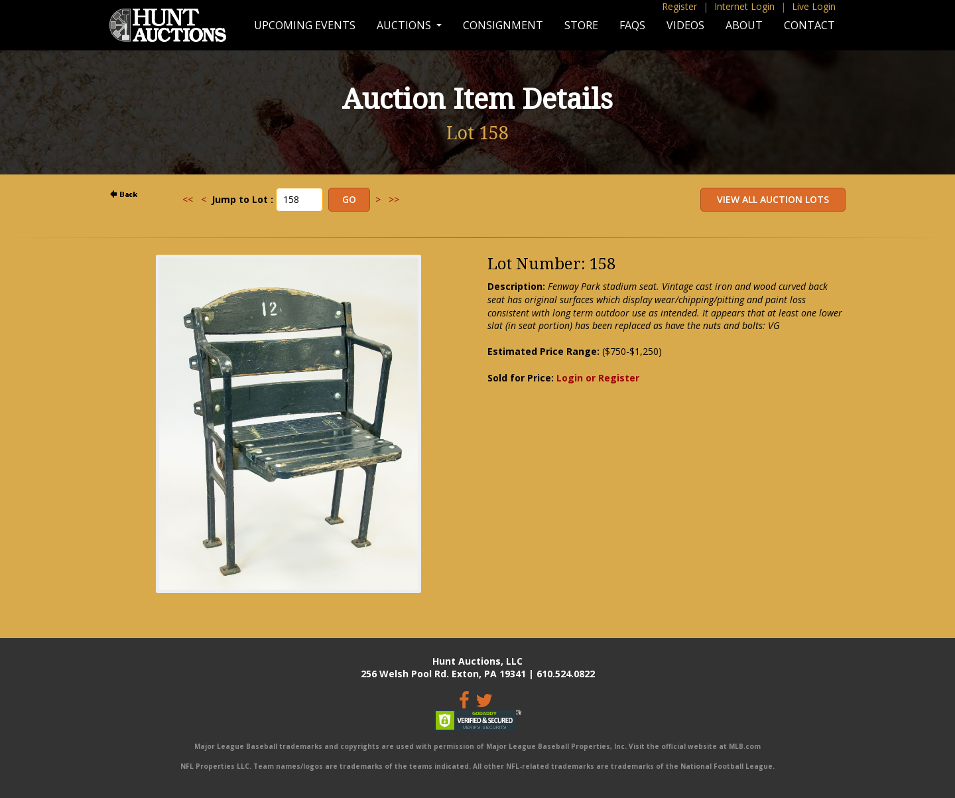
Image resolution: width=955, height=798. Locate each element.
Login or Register (597, 377)
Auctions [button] (405, 25)
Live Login (814, 6)
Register (679, 6)
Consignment (503, 25)
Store (581, 25)
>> (394, 199)
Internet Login (744, 6)
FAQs (632, 25)
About (744, 25)
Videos (685, 25)
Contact (809, 25)
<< (187, 199)
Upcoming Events (304, 25)
